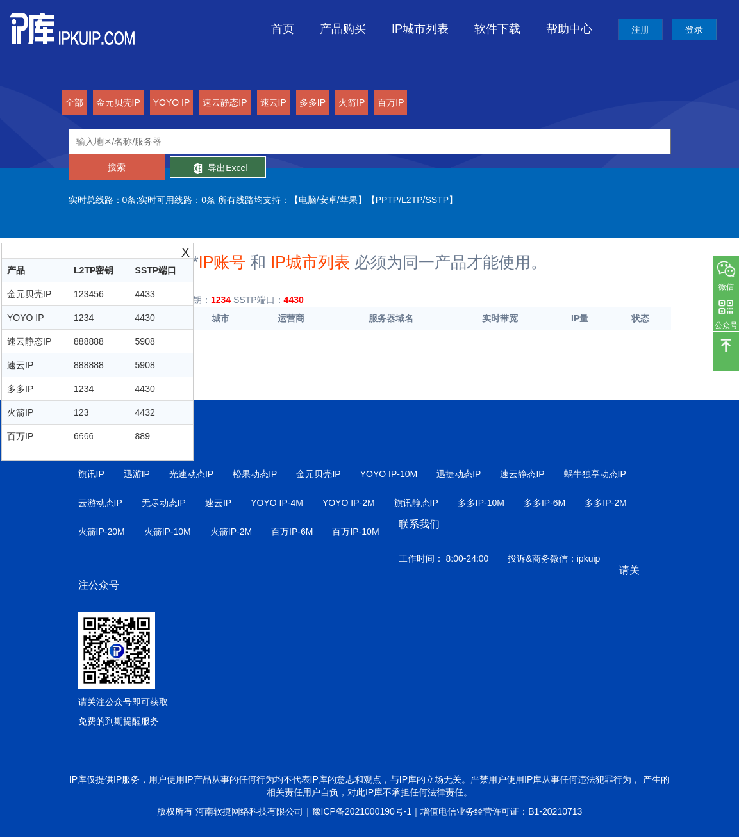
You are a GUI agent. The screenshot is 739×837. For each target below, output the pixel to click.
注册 (640, 29)
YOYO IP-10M (388, 474)
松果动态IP (255, 474)
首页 (282, 28)
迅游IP (137, 474)
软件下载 (497, 28)
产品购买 (343, 28)
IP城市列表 (420, 28)
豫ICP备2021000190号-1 (362, 811)
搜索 (117, 167)
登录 (694, 29)
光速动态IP (191, 474)
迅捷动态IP (458, 474)
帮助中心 (569, 28)
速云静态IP (522, 474)
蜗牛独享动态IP (595, 474)
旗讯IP (91, 474)
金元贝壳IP (318, 474)
